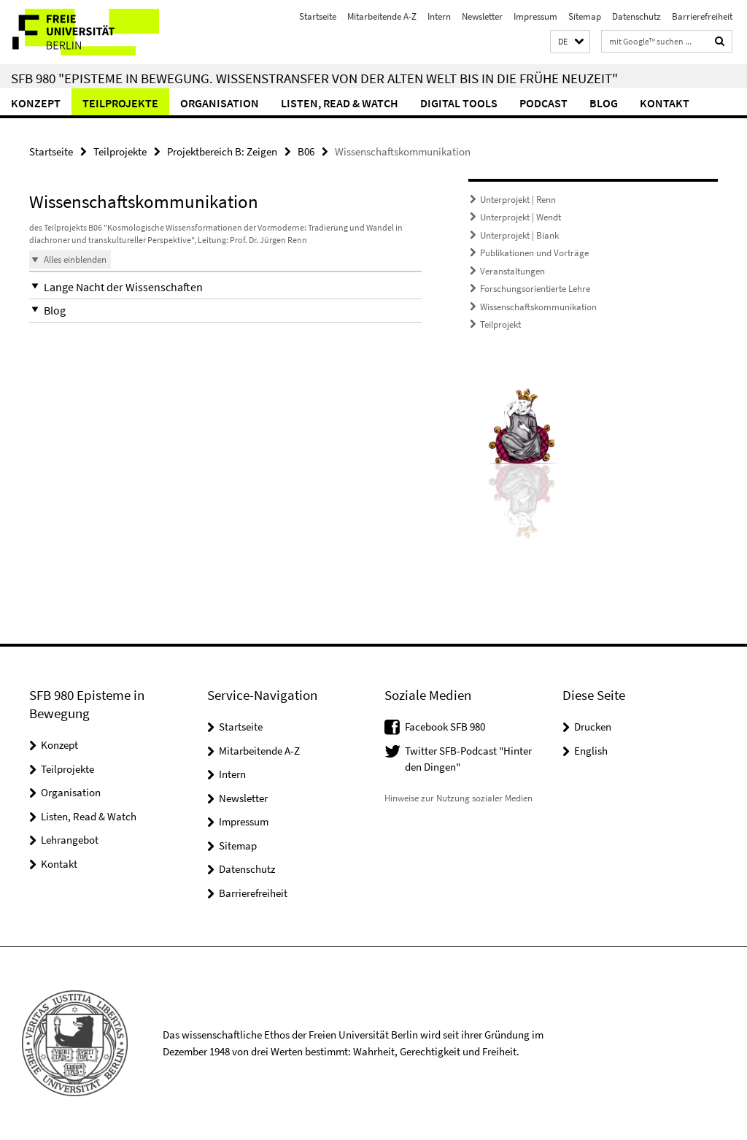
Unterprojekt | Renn (518, 199)
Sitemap (584, 16)
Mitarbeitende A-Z (382, 16)
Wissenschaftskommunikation (538, 307)
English (591, 751)
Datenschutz (636, 16)
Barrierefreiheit (702, 16)
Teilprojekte (120, 103)
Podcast (543, 103)
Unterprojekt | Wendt (520, 217)
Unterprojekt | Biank (519, 235)
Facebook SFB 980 (445, 726)
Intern (439, 16)
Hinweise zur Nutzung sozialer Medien (458, 798)
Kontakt (664, 103)
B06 (306, 151)
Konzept (36, 103)
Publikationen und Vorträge (534, 253)
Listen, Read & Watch (339, 103)
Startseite (317, 16)
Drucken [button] (592, 726)
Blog (603, 103)
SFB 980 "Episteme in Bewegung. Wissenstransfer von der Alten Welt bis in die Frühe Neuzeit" (314, 78)
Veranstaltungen (512, 271)
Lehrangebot (69, 840)
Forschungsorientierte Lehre (535, 288)
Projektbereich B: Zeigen (222, 151)
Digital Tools (459, 103)
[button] (570, 42)
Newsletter (482, 16)
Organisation (219, 103)
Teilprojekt (500, 324)
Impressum (535, 16)
